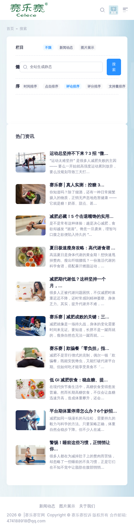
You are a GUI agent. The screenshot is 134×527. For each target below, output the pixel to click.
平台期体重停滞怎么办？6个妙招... (83, 411)
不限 (48, 47)
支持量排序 (117, 86)
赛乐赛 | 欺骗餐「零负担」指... (79, 348)
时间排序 (30, 86)
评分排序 (94, 86)
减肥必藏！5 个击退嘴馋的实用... (81, 216)
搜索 (114, 67)
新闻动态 (66, 47)
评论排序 (72, 86)
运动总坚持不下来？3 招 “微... (79, 153)
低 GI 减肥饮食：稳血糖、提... (79, 379)
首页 (10, 28)
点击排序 (51, 86)
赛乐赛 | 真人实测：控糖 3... (77, 184)
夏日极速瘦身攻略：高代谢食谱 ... (82, 247)
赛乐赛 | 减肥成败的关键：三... (79, 316)
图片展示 (87, 47)
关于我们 (87, 505)
